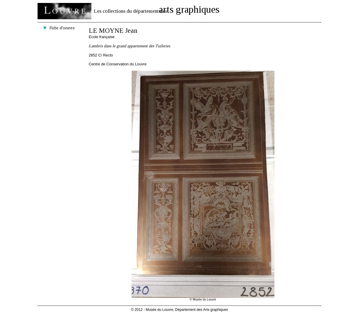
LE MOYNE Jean (113, 30)
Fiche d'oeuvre (62, 27)
